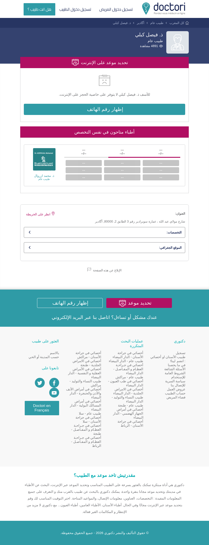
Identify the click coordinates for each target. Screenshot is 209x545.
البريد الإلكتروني (67, 317)
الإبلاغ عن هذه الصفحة (104, 270)
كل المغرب (176, 23)
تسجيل (180, 353)
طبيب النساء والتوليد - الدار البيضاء (127, 399)
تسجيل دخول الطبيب (75, 9)
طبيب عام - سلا (90, 413)
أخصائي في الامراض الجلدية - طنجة (87, 363)
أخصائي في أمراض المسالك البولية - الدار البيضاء (85, 405)
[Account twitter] (40, 383)
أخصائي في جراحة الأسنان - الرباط (130, 423)
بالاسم (54, 353)
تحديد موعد (139, 303)
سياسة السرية (175, 381)
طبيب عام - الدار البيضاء (126, 361)
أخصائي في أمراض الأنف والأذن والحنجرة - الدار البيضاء (83, 393)
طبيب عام (156, 23)
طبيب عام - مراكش (129, 377)
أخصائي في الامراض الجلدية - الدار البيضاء (128, 391)
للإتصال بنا (178, 385)
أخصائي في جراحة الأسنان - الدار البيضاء (128, 355)
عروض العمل (176, 389)
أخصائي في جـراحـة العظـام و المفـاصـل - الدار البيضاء (128, 369)
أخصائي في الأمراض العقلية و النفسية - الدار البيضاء (84, 373)
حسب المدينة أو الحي (44, 357)
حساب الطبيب (175, 393)
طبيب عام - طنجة (130, 405)
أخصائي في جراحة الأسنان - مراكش (88, 355)
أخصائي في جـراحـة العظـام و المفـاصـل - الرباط (86, 442)
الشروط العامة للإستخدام (175, 375)
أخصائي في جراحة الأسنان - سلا (88, 419)
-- (160, 163)
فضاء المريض (176, 397)
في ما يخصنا (176, 365)
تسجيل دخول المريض (116, 9)
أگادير (140, 23)
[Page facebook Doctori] (54, 383)
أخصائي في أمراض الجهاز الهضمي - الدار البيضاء (128, 413)
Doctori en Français (41, 408)
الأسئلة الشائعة (174, 369)
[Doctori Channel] (54, 393)
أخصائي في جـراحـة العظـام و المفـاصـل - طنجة (86, 429)
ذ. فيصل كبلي (122, 23)
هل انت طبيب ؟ (39, 9)
